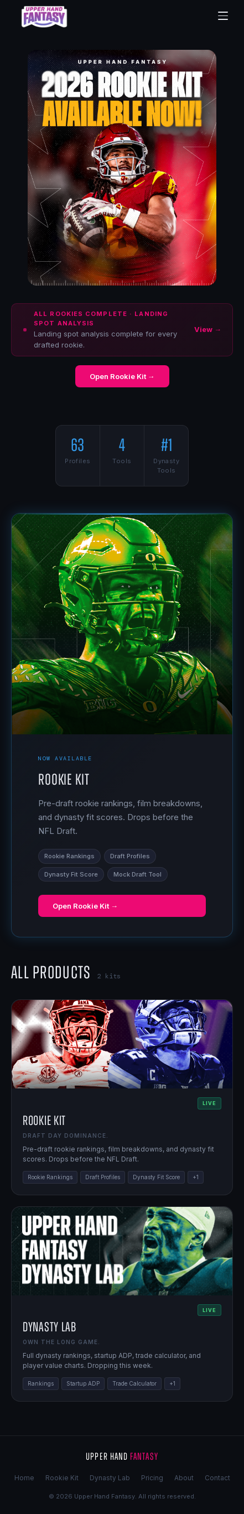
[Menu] (223, 16)
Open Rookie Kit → (122, 376)
